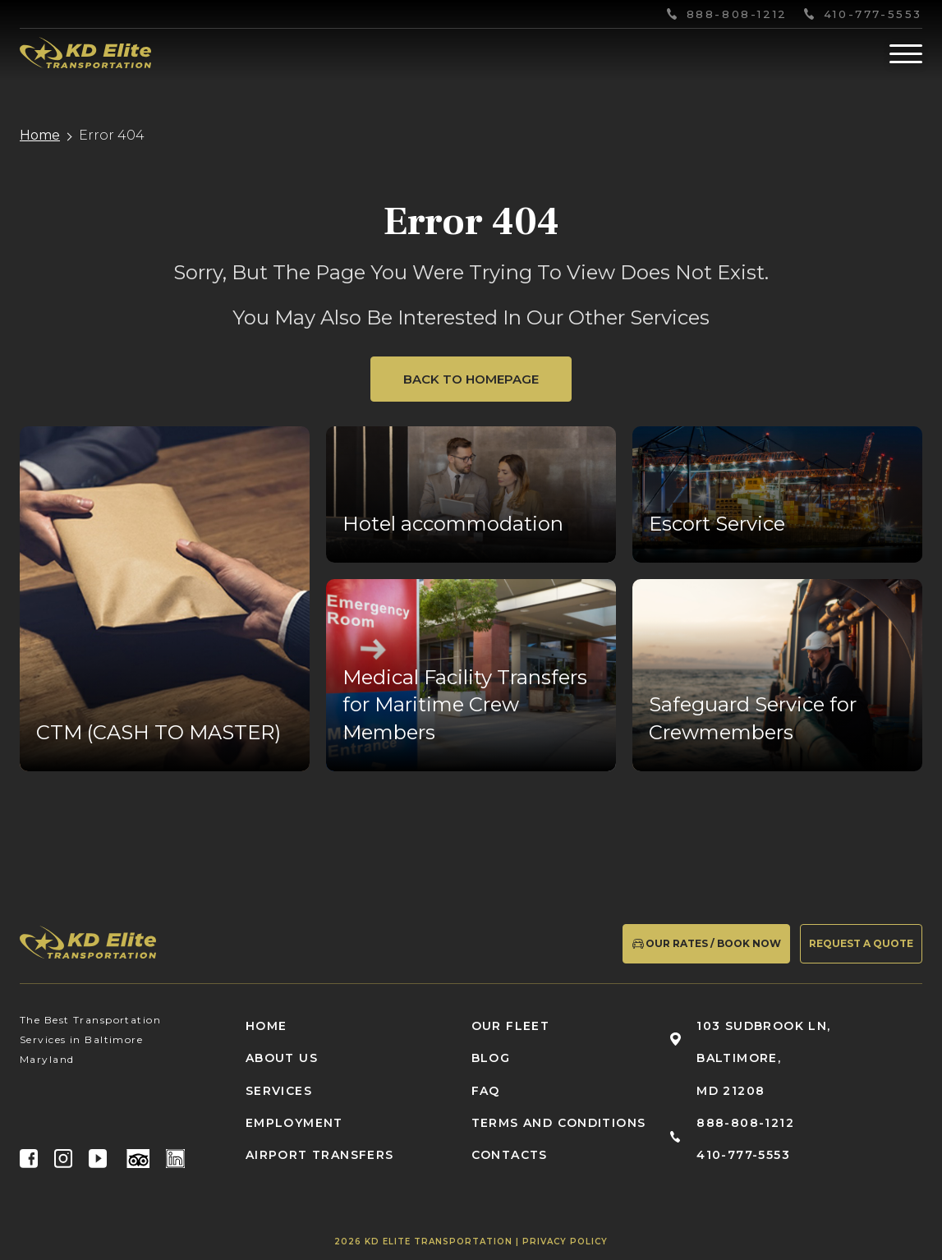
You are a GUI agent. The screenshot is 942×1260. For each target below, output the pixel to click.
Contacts (509, 1154)
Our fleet (510, 1026)
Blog (491, 1058)
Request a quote (861, 943)
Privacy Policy (565, 1241)
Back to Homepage (471, 379)
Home (40, 135)
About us (282, 1058)
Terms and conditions (558, 1122)
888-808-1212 (737, 14)
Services (279, 1090)
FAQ (485, 1090)
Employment (294, 1122)
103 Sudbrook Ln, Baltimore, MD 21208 (763, 1058)
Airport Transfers (320, 1154)
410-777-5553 (873, 14)
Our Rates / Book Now (706, 943)
